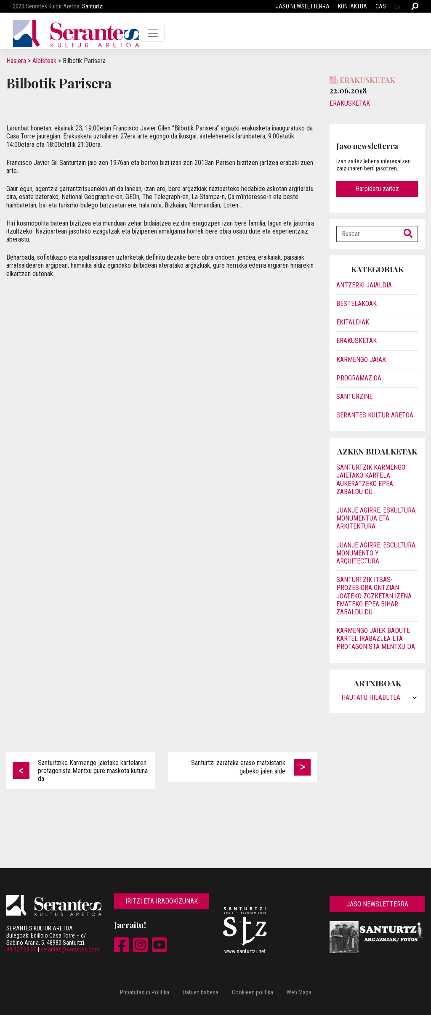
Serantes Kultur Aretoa (374, 415)
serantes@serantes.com (69, 949)
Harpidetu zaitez (377, 189)
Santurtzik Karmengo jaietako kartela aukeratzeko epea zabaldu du (370, 479)
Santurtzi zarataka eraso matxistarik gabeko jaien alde (238, 767)
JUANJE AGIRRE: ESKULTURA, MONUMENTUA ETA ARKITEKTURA (376, 518)
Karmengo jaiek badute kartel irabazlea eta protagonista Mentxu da (375, 639)
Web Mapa (299, 992)
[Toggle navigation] (153, 33)
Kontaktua (352, 6)
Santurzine (354, 397)
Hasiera (16, 61)
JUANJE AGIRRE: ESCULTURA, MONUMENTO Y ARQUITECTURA (376, 553)
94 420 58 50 (21, 949)
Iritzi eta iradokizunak (161, 901)
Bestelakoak (356, 304)
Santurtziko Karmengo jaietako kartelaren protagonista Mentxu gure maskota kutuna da (93, 771)
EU (397, 6)
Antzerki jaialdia (364, 285)
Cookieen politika (252, 992)
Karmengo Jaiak (361, 360)
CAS (380, 6)
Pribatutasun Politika (144, 992)
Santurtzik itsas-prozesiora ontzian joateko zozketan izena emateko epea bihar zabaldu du (374, 596)
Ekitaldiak (352, 322)
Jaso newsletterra (303, 6)
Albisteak (44, 61)
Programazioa (358, 378)
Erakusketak (350, 103)
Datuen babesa (200, 992)
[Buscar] (367, 234)
